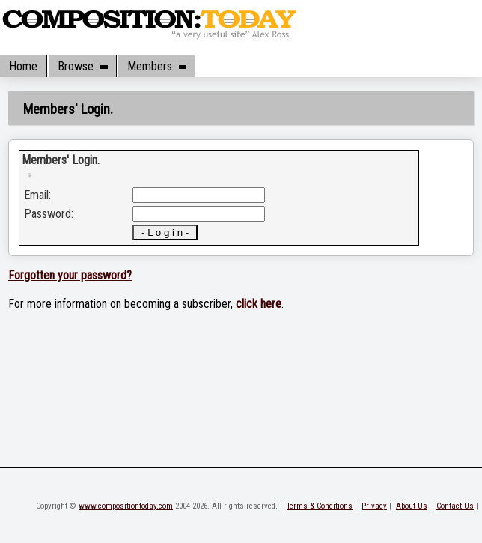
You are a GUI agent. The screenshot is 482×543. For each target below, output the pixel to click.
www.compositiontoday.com (126, 506)
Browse (82, 66)
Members (156, 66)
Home (23, 66)
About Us (411, 506)
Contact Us (455, 506)
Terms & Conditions (320, 506)
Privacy (374, 506)
